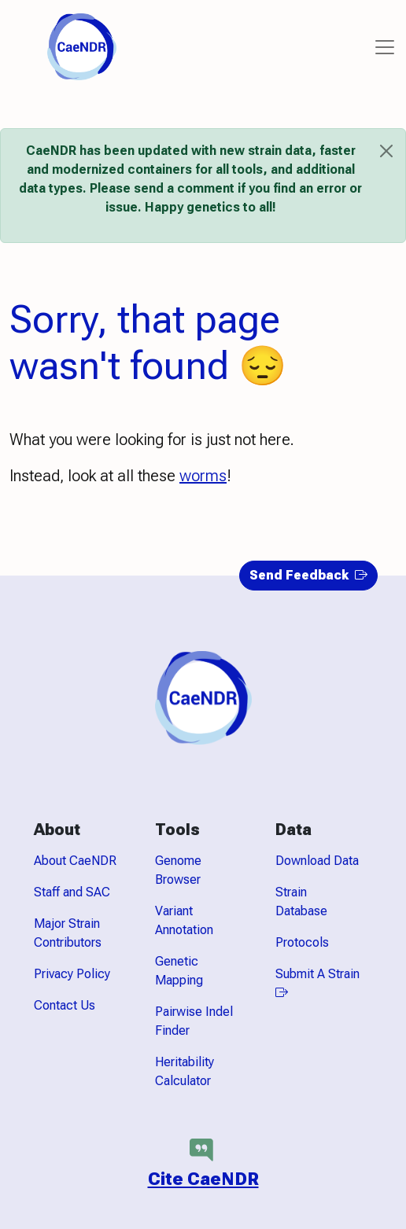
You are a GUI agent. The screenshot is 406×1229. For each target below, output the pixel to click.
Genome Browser (178, 870)
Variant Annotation (184, 920)
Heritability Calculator (184, 1071)
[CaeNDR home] (81, 45)
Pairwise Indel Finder (194, 1021)
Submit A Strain (317, 983)
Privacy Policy (72, 973)
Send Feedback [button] (308, 575)
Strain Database (301, 901)
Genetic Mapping (179, 971)
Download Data (317, 860)
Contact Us (64, 1005)
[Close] (386, 151)
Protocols (302, 942)
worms (203, 475)
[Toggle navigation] (385, 47)
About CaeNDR (75, 860)
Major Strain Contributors (68, 933)
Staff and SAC (72, 892)
